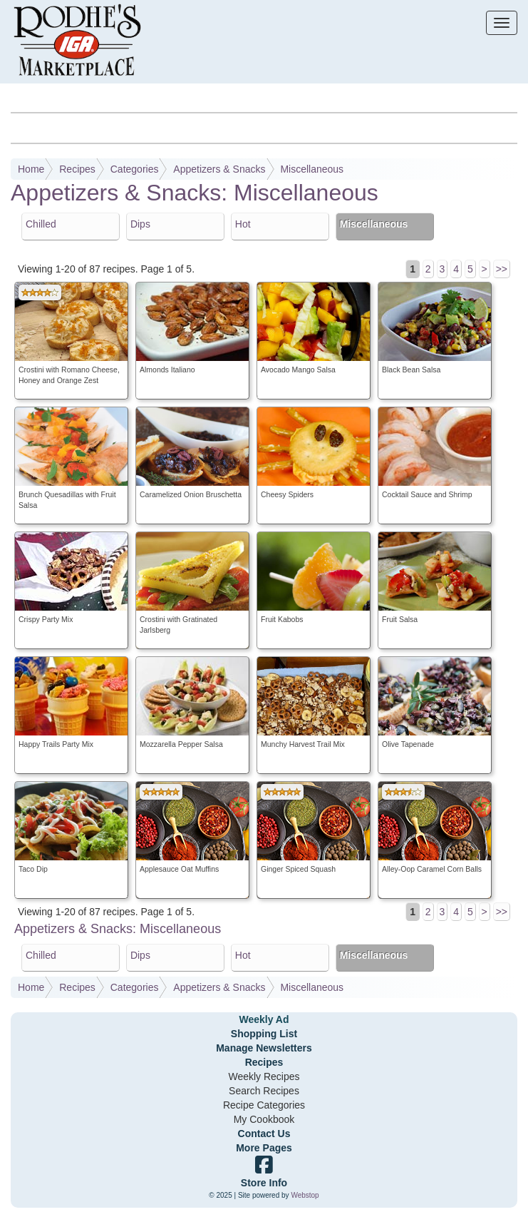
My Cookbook (264, 1119)
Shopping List (264, 1033)
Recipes (77, 169)
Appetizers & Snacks (219, 169)
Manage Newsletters (264, 1048)
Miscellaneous (311, 169)
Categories (134, 169)
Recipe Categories (264, 1105)
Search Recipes (264, 1090)
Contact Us (264, 1133)
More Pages (264, 1148)
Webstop (305, 1195)
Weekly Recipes (263, 1076)
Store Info (264, 1182)
